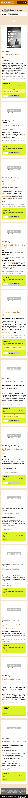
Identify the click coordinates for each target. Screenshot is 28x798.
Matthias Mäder (15, 121)
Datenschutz (10, 796)
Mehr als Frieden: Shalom (13, 312)
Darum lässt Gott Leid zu (13, 54)
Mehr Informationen (12, 793)
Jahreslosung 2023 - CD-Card (11, 679)
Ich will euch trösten (11, 181)
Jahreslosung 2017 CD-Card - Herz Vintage (13, 246)
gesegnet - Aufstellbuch (12, 569)
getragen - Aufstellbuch (12, 625)
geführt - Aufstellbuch (12, 126)
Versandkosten (5, 11)
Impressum (16, 796)
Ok (20, 793)
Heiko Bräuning (12, 72)
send (7, 2)
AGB (6, 796)
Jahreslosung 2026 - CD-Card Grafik (14, 741)
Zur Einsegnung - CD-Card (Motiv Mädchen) (13, 450)
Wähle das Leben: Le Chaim (14, 381)
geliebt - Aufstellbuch (12, 513)
